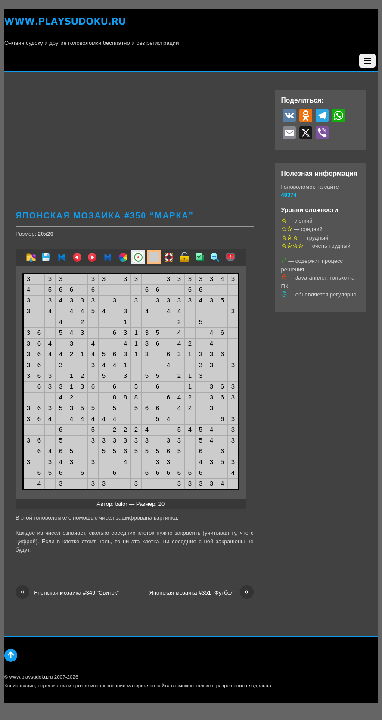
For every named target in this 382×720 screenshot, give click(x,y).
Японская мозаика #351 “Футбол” (201, 593)
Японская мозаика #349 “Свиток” (67, 593)
